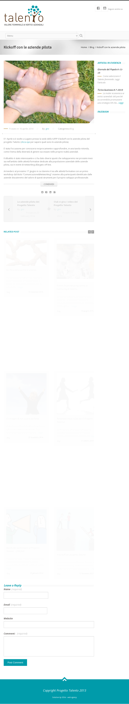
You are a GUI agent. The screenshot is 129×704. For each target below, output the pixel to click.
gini (47, 128)
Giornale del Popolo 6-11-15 (110, 71)
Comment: (15, 633)
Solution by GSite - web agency (64, 697)
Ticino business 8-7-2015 (110, 90)
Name (13, 589)
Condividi (49, 184)
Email (12, 604)
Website (8, 618)
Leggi (121, 102)
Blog (72, 128)
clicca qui (25, 142)
